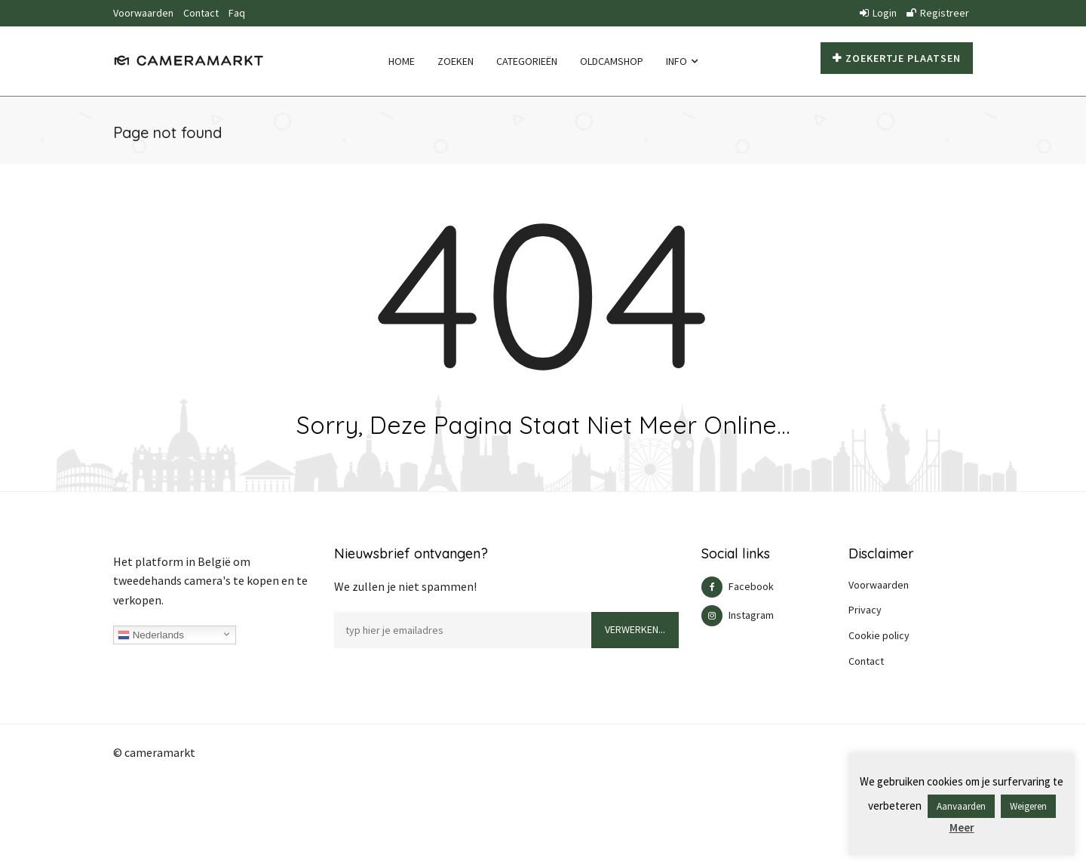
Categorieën (526, 61)
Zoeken (455, 61)
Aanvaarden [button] (961, 806)
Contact (201, 13)
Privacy (865, 609)
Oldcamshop (611, 61)
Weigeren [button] (1028, 806)
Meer (961, 827)
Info (682, 61)
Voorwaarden (143, 13)
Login (878, 13)
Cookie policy (879, 635)
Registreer (938, 13)
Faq (237, 13)
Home (401, 61)
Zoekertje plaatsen (897, 58)
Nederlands (151, 635)
